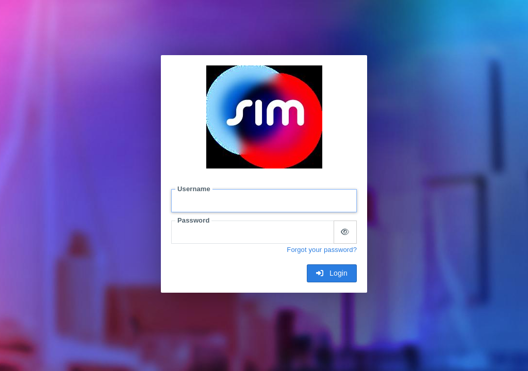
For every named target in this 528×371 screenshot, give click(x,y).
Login (332, 273)
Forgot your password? (322, 250)
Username (193, 189)
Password (193, 220)
